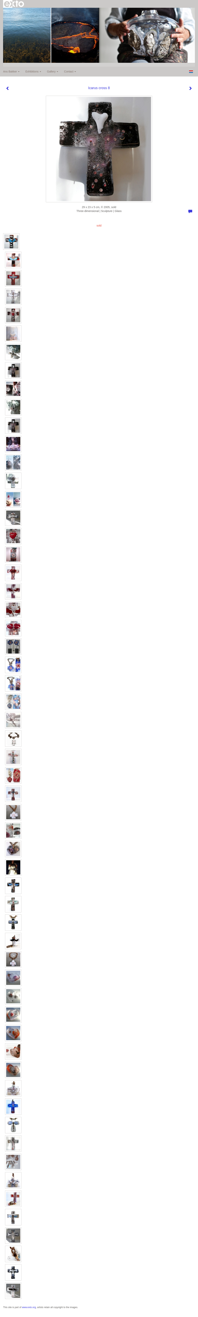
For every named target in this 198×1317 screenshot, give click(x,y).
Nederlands (191, 72)
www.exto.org (29, 1307)
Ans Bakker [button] (11, 71)
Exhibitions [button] (33, 71)
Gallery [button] (52, 71)
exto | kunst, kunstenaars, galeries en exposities (14, 4)
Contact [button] (70, 71)
